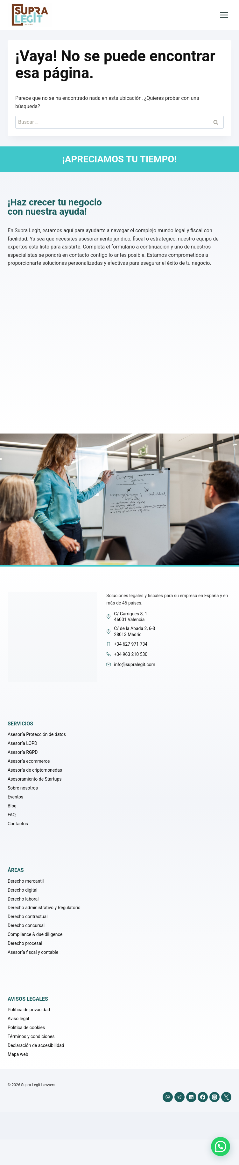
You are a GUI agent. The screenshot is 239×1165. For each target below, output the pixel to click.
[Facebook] (203, 1097)
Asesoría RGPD (23, 752)
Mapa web (18, 1054)
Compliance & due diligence (35, 934)
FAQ (12, 814)
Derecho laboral (23, 899)
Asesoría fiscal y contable (33, 952)
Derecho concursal (26, 925)
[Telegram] (179, 1097)
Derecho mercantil (26, 881)
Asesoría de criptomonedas (35, 770)
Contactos (18, 823)
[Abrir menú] (223, 15)
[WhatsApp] (168, 1097)
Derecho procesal (25, 943)
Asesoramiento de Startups (35, 779)
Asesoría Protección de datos (37, 734)
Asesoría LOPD (22, 743)
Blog (12, 805)
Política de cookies (26, 1027)
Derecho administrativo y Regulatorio (44, 907)
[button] (220, 1146)
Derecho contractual (28, 916)
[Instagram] (214, 1097)
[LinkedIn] (191, 1097)
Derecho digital (22, 890)
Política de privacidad (29, 1009)
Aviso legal (18, 1018)
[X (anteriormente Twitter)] (226, 1097)
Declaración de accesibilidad (36, 1045)
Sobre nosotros (23, 787)
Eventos (15, 796)
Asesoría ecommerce (29, 761)
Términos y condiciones (31, 1036)
